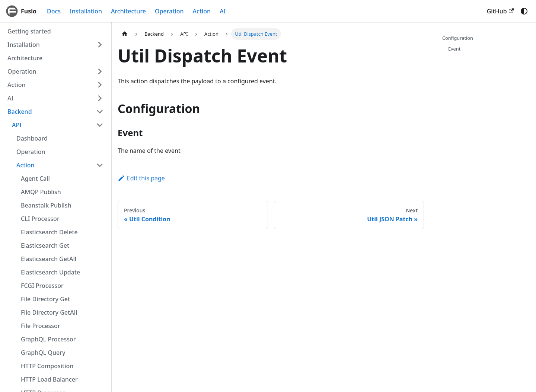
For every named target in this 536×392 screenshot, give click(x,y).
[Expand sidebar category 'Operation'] (100, 71)
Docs (54, 11)
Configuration (457, 38)
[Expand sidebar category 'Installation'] (100, 45)
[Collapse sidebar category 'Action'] (100, 165)
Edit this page (141, 178)
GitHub (500, 11)
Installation (86, 11)
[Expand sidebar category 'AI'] (100, 98)
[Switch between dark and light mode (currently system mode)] (524, 11)
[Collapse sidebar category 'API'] (100, 125)
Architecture (128, 11)
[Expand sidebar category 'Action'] (100, 85)
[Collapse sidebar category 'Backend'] (100, 112)
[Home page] (125, 34)
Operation (169, 11)
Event (454, 48)
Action (202, 11)
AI (223, 11)
